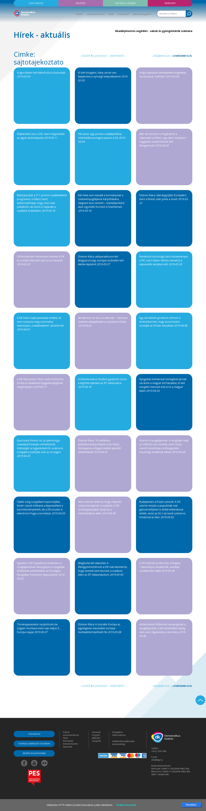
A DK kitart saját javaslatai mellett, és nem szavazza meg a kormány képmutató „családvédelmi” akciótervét (40, 323)
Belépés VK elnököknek (34, 753)
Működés (96, 738)
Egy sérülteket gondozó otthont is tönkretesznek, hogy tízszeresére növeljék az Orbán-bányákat (163, 321)
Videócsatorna (119, 735)
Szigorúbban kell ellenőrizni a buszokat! (41, 74)
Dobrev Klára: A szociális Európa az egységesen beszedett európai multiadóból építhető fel (99, 628)
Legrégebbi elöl (182, 55)
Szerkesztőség (118, 744)
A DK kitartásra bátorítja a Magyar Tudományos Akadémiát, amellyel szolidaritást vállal (160, 567)
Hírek (110, 13)
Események (123, 13)
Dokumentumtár (70, 743)
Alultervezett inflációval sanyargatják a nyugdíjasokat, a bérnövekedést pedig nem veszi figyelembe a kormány (162, 630)
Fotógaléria (117, 732)
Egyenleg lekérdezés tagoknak (34, 743)
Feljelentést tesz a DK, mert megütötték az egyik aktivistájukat (41, 136)
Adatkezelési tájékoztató (123, 741)
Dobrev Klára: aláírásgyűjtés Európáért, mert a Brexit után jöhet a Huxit (163, 199)
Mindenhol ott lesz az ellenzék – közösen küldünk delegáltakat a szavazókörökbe (103, 321)
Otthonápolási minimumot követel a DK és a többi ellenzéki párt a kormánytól (41, 260)
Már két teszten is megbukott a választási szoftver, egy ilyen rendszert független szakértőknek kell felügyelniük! (162, 139)
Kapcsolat (67, 746)
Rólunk (79, 13)
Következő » (117, 55)
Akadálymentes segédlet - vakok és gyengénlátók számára (153, 31)
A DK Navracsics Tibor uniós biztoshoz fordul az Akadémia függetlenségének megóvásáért (40, 383)
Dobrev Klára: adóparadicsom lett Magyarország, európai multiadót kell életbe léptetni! (101, 260)
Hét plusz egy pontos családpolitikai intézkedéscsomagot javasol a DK (102, 137)
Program (96, 735)
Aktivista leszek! (125, 3)
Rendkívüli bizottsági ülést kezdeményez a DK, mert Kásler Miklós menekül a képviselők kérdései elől (163, 260)
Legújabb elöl (161, 55)
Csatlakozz (36, 3)
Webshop (170, 3)
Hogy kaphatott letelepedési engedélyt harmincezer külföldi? (162, 74)
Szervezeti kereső (95, 13)
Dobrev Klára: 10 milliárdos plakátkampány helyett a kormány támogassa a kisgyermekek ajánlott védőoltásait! (99, 446)
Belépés (80, 3)
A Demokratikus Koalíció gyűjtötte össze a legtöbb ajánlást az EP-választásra (102, 383)
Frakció (66, 732)
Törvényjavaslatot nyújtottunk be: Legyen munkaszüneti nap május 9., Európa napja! (38, 628)
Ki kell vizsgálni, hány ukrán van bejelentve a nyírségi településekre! (103, 76)
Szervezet (96, 732)
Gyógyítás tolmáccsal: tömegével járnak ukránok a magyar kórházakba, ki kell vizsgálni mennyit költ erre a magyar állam (163, 385)
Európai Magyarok (142, 13)
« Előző (85, 55)
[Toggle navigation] (16, 21)
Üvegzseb (96, 741)
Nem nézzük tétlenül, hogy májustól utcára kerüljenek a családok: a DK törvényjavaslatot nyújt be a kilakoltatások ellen (100, 507)
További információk (126, 805)
